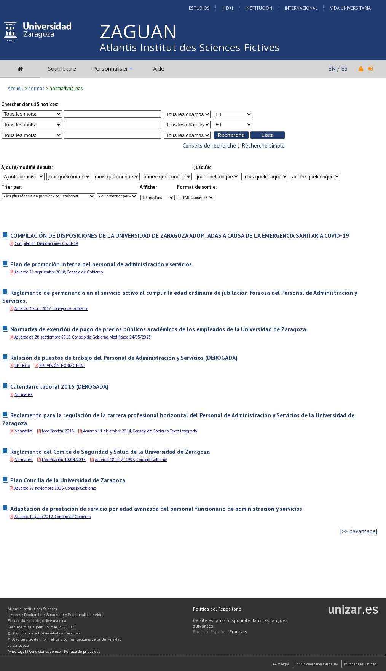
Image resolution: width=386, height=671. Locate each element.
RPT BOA (22, 365)
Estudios (199, 8)
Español (219, 631)
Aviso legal (17, 651)
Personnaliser (110, 68)
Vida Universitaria (350, 8)
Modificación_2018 (58, 431)
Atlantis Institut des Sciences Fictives (190, 47)
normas (36, 88)
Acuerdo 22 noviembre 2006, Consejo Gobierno (55, 488)
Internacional (301, 8)
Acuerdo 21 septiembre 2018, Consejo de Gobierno (58, 272)
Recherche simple (263, 145)
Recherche (33, 615)
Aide (158, 68)
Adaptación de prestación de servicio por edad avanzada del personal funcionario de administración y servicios (156, 508)
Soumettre (62, 68)
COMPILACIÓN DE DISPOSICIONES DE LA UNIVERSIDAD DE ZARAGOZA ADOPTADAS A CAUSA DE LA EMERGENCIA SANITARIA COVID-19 (179, 235)
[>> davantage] (358, 531)
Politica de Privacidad (360, 664)
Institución (259, 8)
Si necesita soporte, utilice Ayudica (37, 621)
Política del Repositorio (217, 609)
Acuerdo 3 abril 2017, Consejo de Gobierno (51, 308)
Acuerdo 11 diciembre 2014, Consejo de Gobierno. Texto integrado (140, 431)
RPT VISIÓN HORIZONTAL (62, 365)
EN (332, 68)
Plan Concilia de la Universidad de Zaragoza (67, 480)
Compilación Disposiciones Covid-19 (46, 243)
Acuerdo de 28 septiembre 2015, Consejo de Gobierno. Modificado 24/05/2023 (82, 337)
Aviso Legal (281, 664)
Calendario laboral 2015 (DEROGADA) (59, 386)
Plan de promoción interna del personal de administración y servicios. (101, 264)
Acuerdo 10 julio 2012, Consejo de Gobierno (52, 516)
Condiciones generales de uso (316, 664)
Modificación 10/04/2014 (64, 459)
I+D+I (227, 8)
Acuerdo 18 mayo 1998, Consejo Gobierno (131, 459)
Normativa (23, 394)
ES (344, 68)
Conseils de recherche (209, 145)
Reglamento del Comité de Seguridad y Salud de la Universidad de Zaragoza (110, 451)
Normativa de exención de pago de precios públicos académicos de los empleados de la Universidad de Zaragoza (158, 329)
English (200, 631)
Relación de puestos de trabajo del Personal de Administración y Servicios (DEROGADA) (124, 357)
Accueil (15, 88)
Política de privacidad (82, 651)
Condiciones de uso (45, 651)
